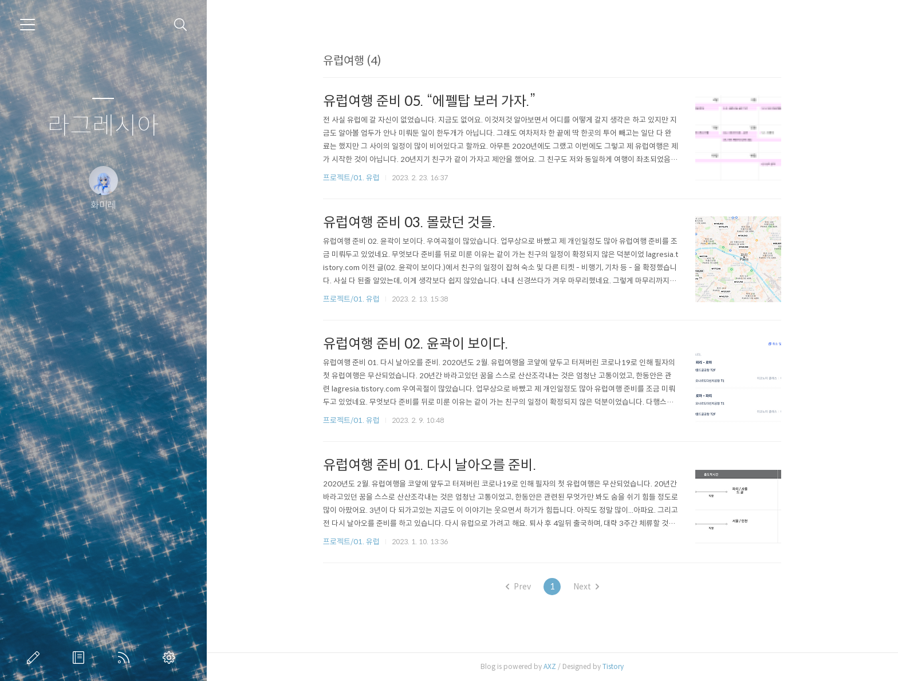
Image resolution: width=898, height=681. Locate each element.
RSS (126, 657)
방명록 (80, 657)
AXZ (549, 666)
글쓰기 (35, 657)
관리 (171, 657)
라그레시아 (103, 126)
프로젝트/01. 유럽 (351, 178)
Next (586, 586)
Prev (518, 586)
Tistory (613, 666)
